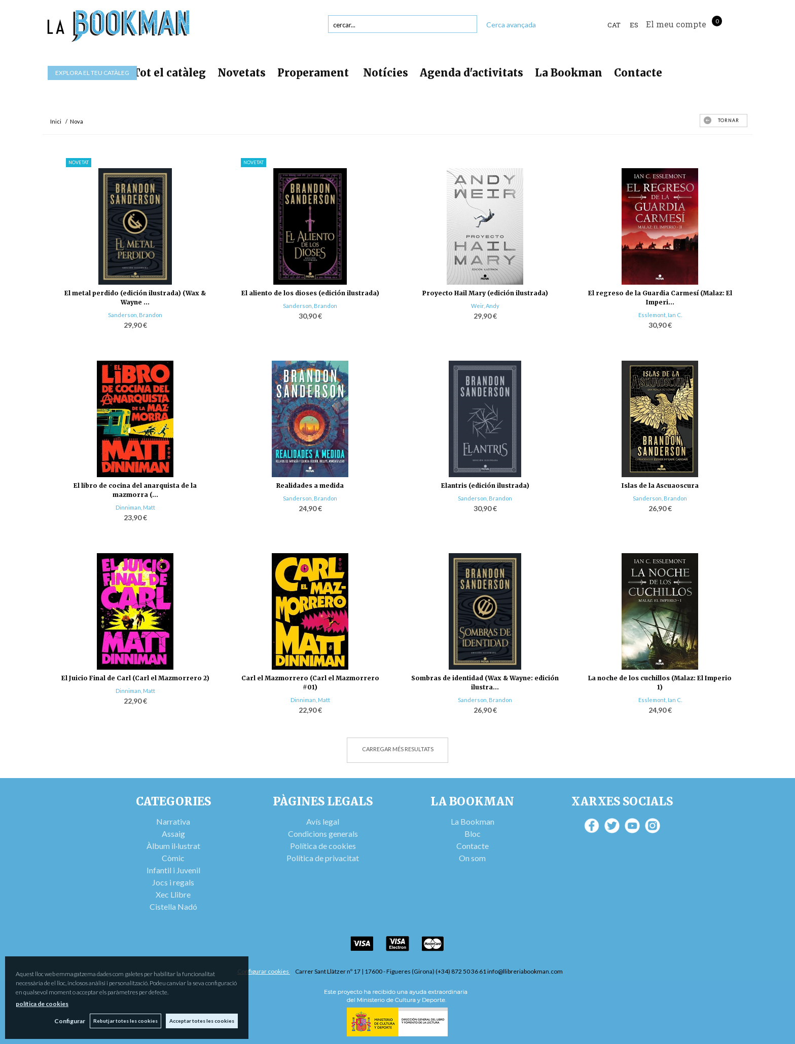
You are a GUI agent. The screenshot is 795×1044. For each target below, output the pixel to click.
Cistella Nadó (173, 906)
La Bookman (568, 72)
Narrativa (173, 821)
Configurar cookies (263, 971)
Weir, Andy (485, 305)
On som (472, 858)
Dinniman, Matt (135, 507)
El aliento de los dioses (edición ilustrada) (310, 293)
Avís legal (322, 821)
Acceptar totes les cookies (201, 1021)
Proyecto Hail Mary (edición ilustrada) (485, 293)
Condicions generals (323, 833)
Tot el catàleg (169, 72)
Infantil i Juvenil (173, 870)
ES (634, 24)
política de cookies (42, 1004)
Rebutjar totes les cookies (125, 1021)
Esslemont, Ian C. (660, 315)
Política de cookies (323, 845)
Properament (314, 72)
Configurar (68, 1021)
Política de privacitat (322, 858)
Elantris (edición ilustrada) (485, 485)
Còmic (173, 858)
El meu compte (676, 24)
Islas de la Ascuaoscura (660, 485)
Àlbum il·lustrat (173, 845)
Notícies (385, 72)
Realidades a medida (310, 485)
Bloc (472, 833)
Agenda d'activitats (471, 72)
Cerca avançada (511, 24)
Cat (614, 24)
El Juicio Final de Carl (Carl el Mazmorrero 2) (135, 678)
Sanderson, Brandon (135, 315)
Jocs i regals (173, 882)
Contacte (638, 72)
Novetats (242, 72)
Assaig (173, 833)
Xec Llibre (173, 894)
